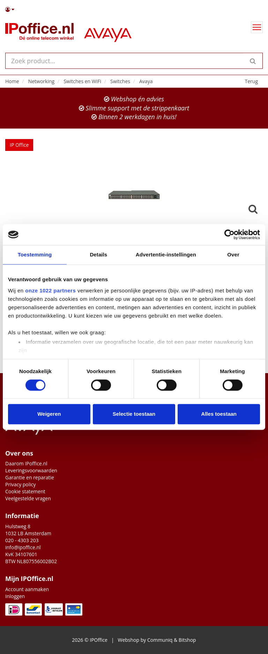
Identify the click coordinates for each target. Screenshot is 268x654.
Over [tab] (233, 254)
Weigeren (49, 414)
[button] (134, 9)
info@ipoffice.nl (23, 547)
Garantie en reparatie (29, 477)
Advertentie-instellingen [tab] (166, 254)
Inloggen (15, 596)
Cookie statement (25, 491)
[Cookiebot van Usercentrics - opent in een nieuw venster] (229, 234)
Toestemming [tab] (35, 254)
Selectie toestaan (134, 414)
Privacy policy (20, 484)
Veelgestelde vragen (28, 498)
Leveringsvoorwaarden (31, 470)
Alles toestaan (219, 414)
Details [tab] (98, 254)
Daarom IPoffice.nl (26, 463)
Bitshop (187, 640)
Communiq (159, 640)
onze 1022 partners (50, 290)
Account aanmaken (27, 589)
